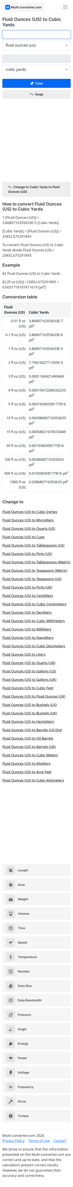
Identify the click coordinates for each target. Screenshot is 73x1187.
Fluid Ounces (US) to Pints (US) (27, 553)
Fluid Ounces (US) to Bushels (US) (29, 704)
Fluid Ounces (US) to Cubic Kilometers (33, 780)
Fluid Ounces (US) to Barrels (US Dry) (32, 730)
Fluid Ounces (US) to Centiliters (27, 595)
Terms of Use (39, 1140)
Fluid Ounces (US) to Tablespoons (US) (33, 545)
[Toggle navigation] (65, 7)
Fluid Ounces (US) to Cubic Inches (29, 511)
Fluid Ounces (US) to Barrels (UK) (29, 746)
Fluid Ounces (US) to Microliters (28, 520)
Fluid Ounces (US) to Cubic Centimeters (34, 604)
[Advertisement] (36, 140)
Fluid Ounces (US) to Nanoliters (27, 637)
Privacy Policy (13, 1140)
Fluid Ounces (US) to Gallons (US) (29, 671)
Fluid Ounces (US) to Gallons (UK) (29, 679)
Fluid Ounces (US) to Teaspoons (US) (31, 579)
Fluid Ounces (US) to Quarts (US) (28, 528)
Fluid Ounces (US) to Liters (23, 654)
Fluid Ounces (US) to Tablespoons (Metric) (36, 562)
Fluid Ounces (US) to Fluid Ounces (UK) (33, 696)
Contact (60, 1140)
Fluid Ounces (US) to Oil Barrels (27, 738)
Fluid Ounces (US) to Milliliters (26, 629)
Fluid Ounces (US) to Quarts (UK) (28, 662)
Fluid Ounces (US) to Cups (23, 537)
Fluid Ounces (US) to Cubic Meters (30, 755)
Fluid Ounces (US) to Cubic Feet (27, 688)
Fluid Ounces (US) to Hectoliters (28, 721)
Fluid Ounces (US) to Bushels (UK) (29, 713)
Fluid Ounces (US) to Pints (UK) (27, 587)
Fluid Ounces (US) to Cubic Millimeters (33, 620)
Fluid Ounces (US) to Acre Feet (27, 772)
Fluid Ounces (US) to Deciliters (27, 612)
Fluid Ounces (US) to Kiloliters (26, 763)
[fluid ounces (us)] (36, 34)
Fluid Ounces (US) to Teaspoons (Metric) (34, 570)
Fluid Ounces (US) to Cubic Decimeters (33, 646)
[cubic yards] (36, 59)
